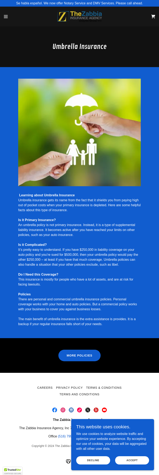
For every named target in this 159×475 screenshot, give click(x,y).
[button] (13, 16)
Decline (93, 460)
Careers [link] (45, 387)
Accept (132, 460)
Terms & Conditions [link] (104, 387)
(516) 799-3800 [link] (69, 436)
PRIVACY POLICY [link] (69, 387)
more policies (79, 355)
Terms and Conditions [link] (79, 394)
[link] (79, 16)
